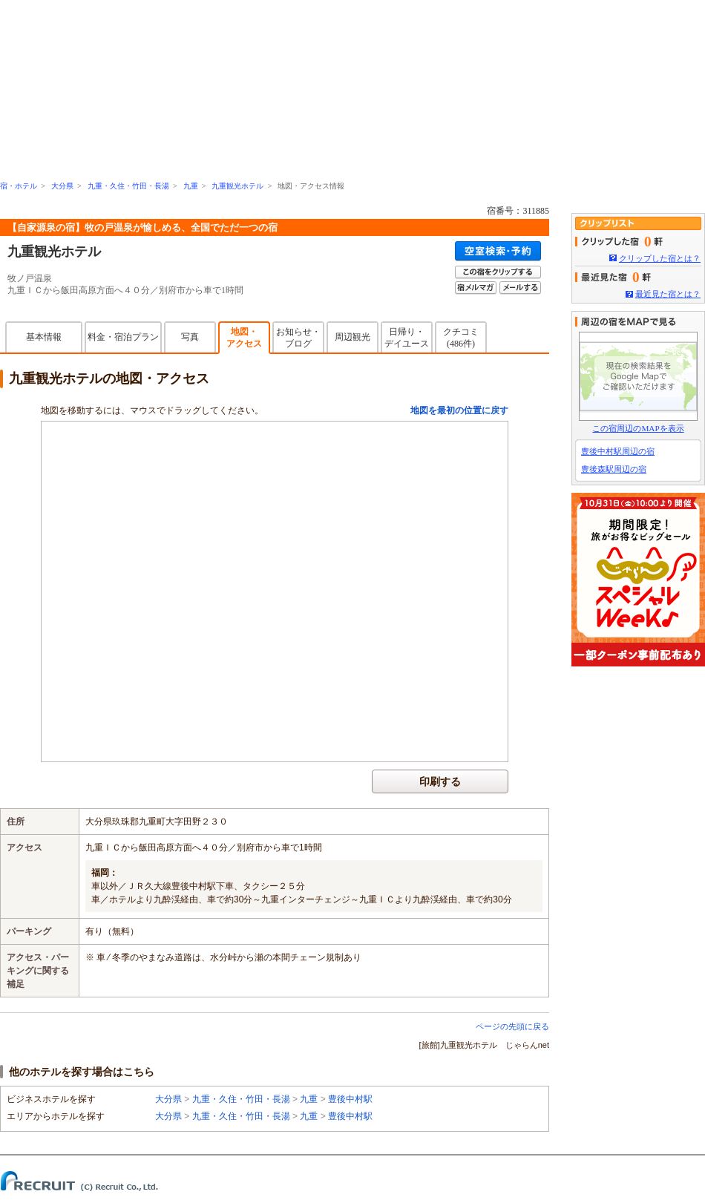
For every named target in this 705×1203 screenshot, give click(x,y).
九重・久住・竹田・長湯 (128, 186)
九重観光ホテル (237, 186)
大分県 (62, 186)
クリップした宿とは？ (660, 258)
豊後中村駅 (350, 1099)
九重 (190, 186)
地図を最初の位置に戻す (459, 410)
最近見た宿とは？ (668, 293)
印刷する (440, 781)
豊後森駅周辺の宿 (613, 469)
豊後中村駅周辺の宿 (618, 451)
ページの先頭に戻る (512, 1026)
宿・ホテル (18, 186)
